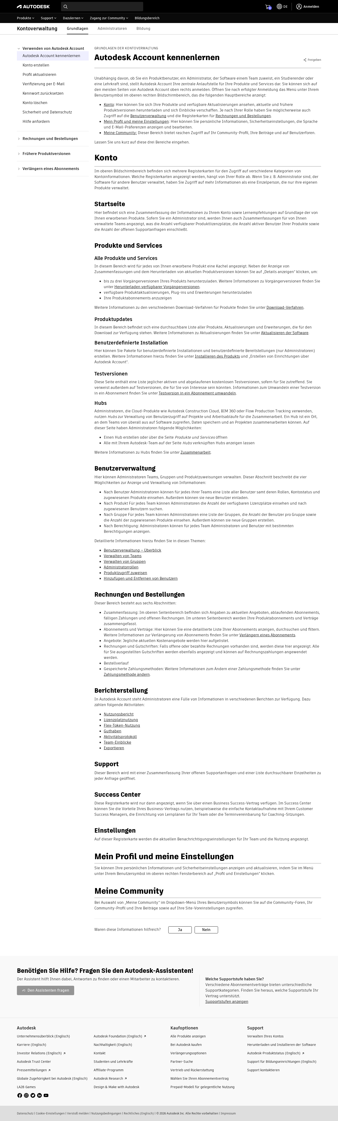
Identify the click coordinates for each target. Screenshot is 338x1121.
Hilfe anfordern (36, 121)
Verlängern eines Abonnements (267, 635)
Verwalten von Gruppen (125, 561)
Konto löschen (35, 102)
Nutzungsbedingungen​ (106, 1113)
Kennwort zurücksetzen (43, 93)
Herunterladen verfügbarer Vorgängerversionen (157, 287)
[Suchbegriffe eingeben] (102, 6)
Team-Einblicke (117, 742)
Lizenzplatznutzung (121, 720)
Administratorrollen (121, 567)
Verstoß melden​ (78, 1113)
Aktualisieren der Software (284, 333)
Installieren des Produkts (217, 356)
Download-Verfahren (284, 307)
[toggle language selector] (282, 7)
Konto (109, 104)
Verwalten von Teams (123, 556)
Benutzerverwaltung (148, 116)
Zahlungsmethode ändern (127, 674)
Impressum (228, 1113)
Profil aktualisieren (39, 74)
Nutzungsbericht (119, 714)
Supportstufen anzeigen (226, 1001)
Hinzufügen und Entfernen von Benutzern (141, 578)
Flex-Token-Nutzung (122, 725)
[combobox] (102, 6)
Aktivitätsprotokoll (120, 736)
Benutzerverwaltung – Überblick (132, 550)
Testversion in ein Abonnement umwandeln (197, 393)
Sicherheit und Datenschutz (47, 112)
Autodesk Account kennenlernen (51, 55)
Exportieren (114, 748)
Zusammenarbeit (196, 452)
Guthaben (112, 731)
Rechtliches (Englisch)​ (139, 1113)
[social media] (33, 1095)
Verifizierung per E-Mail (44, 84)
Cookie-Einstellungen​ (50, 1113)
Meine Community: (120, 132)
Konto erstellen (36, 65)
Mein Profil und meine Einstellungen (136, 121)
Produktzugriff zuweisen (125, 573)
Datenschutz (25, 1113)
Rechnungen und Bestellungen (243, 116)
